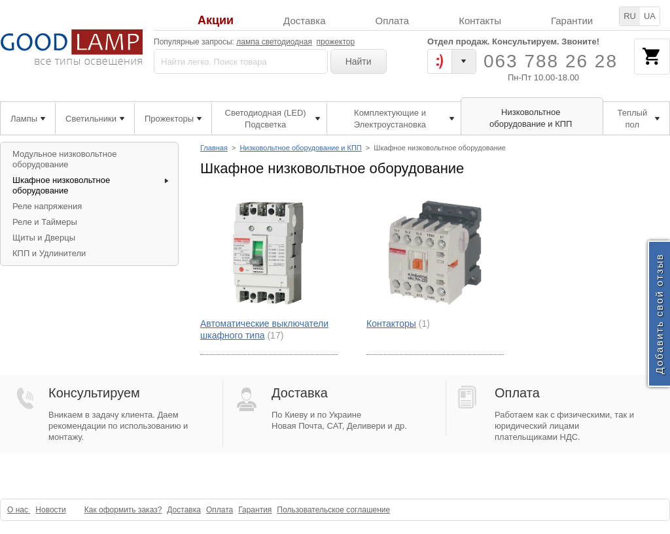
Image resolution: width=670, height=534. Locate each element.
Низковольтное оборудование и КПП (300, 148)
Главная (214, 148)
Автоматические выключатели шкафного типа (264, 329)
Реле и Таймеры (44, 222)
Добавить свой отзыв (659, 313)
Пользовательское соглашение (333, 509)
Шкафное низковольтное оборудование (61, 185)
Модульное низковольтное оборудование (64, 159)
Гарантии (572, 20)
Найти (358, 61)
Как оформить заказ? (123, 509)
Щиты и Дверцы (43, 237)
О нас (18, 509)
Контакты (480, 20)
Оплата (393, 20)
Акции (216, 20)
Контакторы (391, 323)
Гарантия (255, 509)
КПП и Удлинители (49, 253)
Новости (50, 509)
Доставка (304, 20)
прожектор (336, 41)
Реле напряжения (47, 206)
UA (650, 16)
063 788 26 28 (551, 61)
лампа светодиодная (274, 41)
